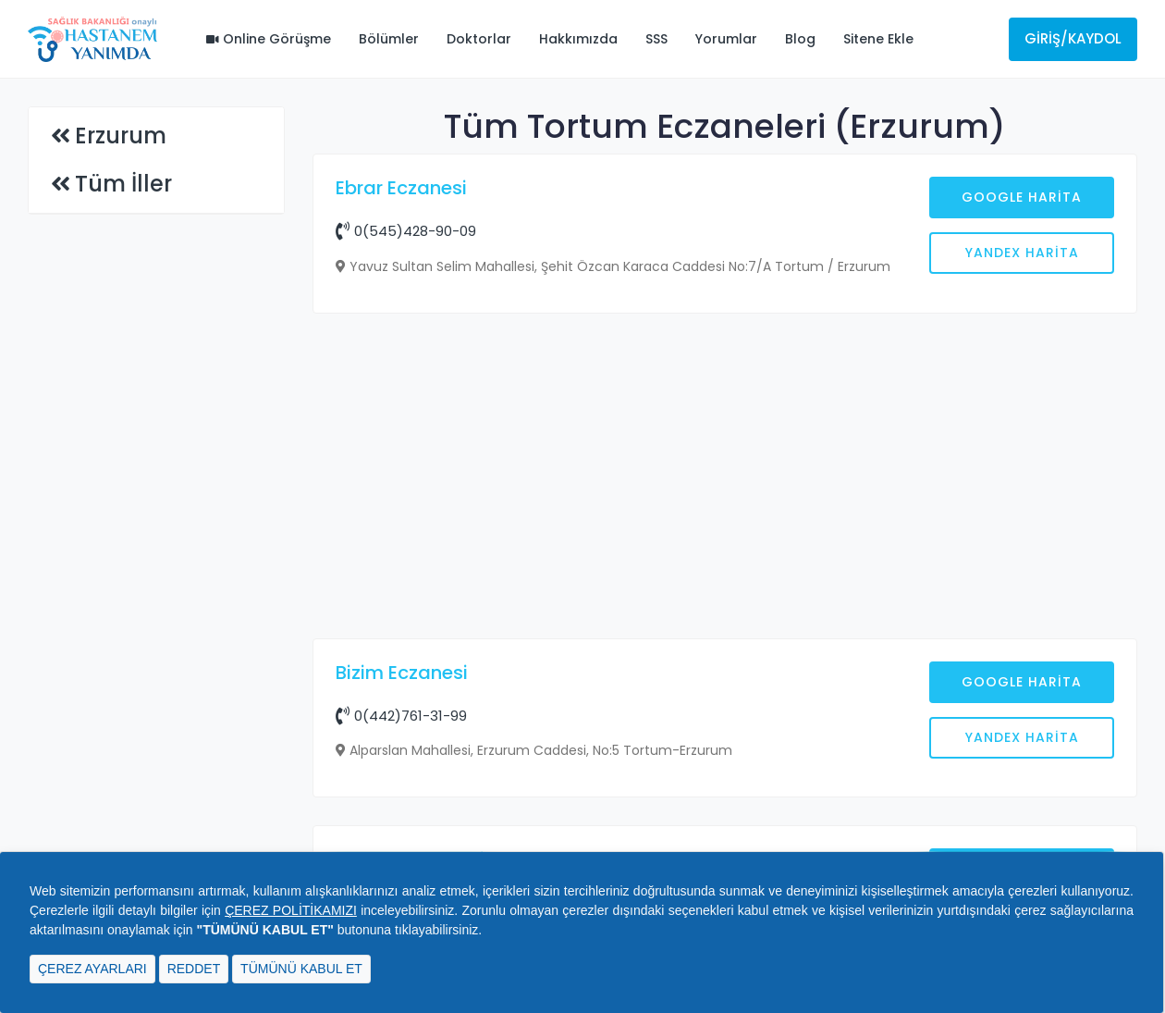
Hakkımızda (578, 39)
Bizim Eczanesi (402, 673)
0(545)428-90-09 (406, 231)
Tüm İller (123, 183)
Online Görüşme (268, 39)
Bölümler (389, 39)
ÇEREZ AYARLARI (92, 968)
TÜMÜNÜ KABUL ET (301, 968)
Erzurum (120, 135)
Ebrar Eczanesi (401, 188)
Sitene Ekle (878, 39)
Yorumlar (726, 39)
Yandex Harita (1022, 252)
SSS (656, 39)
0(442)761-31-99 (401, 715)
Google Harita (1022, 197)
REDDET (194, 968)
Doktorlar (479, 39)
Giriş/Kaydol (1073, 38)
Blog (800, 39)
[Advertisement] (725, 478)
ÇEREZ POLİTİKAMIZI (291, 910)
